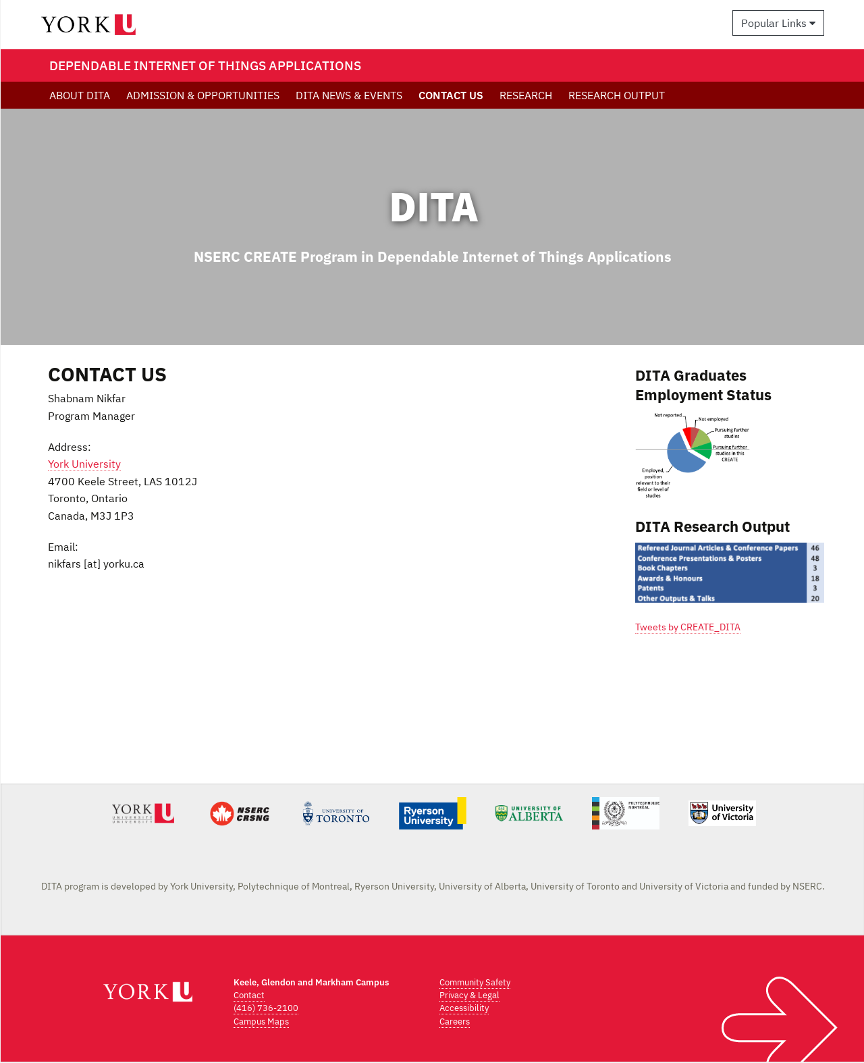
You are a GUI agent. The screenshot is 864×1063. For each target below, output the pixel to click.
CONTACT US (450, 95)
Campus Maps (261, 1021)
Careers (454, 1021)
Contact (249, 995)
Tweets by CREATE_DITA (687, 627)
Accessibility (464, 1008)
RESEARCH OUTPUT (616, 95)
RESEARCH (526, 95)
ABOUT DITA (79, 95)
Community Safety (474, 982)
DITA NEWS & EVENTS (349, 95)
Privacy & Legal (469, 995)
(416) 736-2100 (266, 1008)
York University (84, 463)
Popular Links (778, 23)
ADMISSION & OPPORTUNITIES (202, 95)
